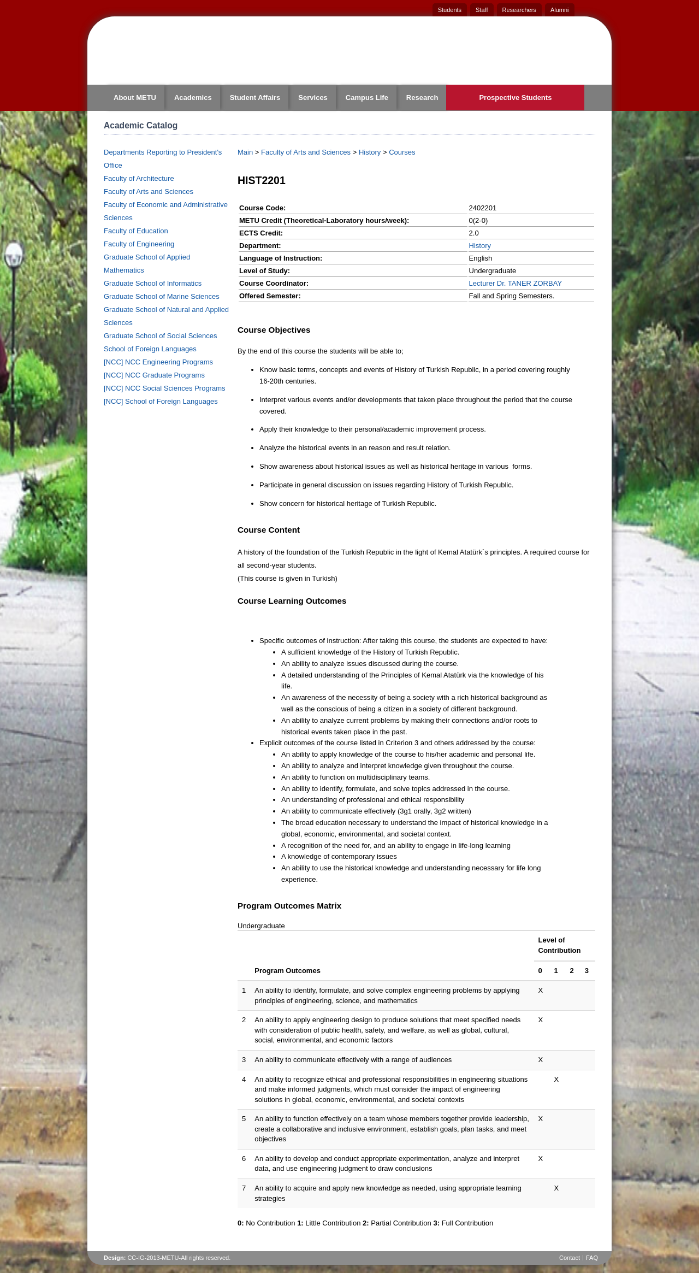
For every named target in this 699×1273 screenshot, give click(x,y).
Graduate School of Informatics (153, 283)
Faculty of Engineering (139, 244)
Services (313, 97)
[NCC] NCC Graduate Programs (154, 375)
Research (422, 97)
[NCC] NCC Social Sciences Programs (165, 388)
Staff (482, 10)
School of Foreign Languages (150, 349)
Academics (193, 97)
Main (245, 152)
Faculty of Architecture (139, 178)
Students (449, 10)
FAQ (592, 1257)
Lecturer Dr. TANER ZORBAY (515, 283)
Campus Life (367, 97)
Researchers (519, 10)
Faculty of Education (136, 231)
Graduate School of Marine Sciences (162, 296)
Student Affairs (255, 97)
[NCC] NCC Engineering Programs (158, 362)
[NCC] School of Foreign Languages (161, 401)
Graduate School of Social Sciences (160, 336)
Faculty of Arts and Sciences (148, 191)
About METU (135, 97)
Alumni (559, 10)
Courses (402, 152)
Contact (569, 1257)
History (370, 152)
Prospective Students (515, 97)
